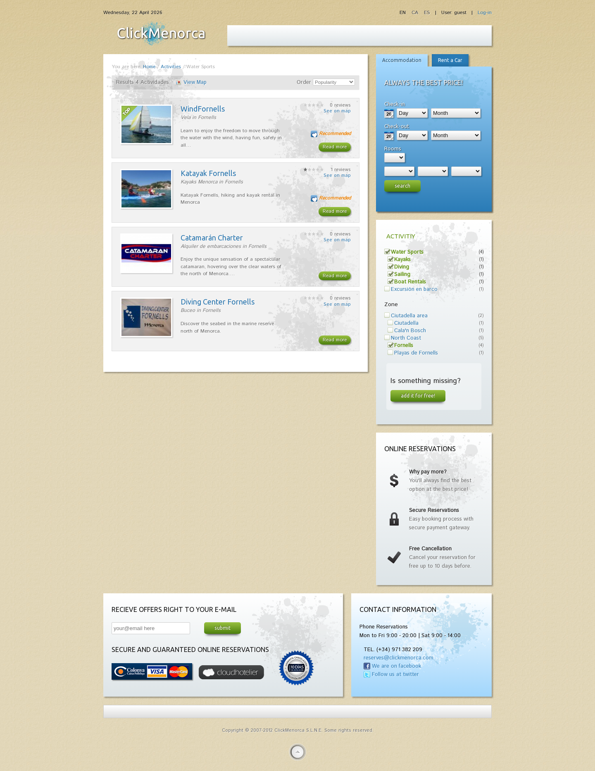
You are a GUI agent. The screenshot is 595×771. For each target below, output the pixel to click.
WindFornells (203, 109)
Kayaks (402, 260)
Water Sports (407, 252)
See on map (337, 111)
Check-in (394, 104)
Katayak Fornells (208, 173)
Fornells (403, 346)
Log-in (485, 12)
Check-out (396, 126)
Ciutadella (406, 323)
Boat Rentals (410, 282)
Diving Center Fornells (218, 301)
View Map (195, 82)
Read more (335, 146)
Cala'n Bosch (410, 331)
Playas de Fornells (416, 353)
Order (304, 82)
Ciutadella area (409, 316)
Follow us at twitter (395, 674)
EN (403, 12)
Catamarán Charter (212, 237)
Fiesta (161, 33)
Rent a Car (450, 60)
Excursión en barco (414, 289)
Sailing (402, 274)
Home (149, 66)
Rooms (392, 148)
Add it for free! (418, 395)
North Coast (406, 338)
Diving (401, 267)
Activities (171, 66)
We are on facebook (396, 666)
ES (427, 12)
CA (416, 12)
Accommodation (401, 60)
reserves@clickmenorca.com (398, 658)
